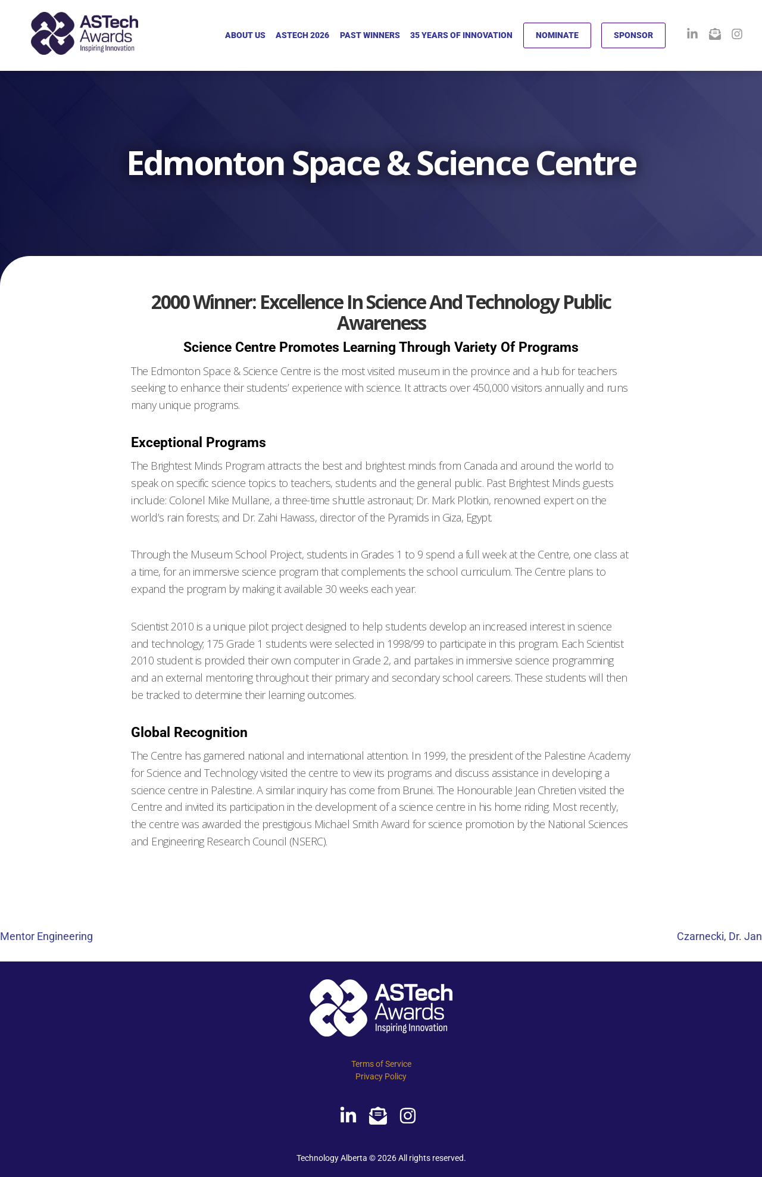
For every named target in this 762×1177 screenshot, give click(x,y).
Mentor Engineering (46, 936)
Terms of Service (381, 1064)
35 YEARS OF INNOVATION (461, 35)
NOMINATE (557, 35)
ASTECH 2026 (302, 35)
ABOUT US (245, 35)
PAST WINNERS (370, 35)
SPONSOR (633, 35)
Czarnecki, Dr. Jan (719, 936)
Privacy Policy (381, 1076)
